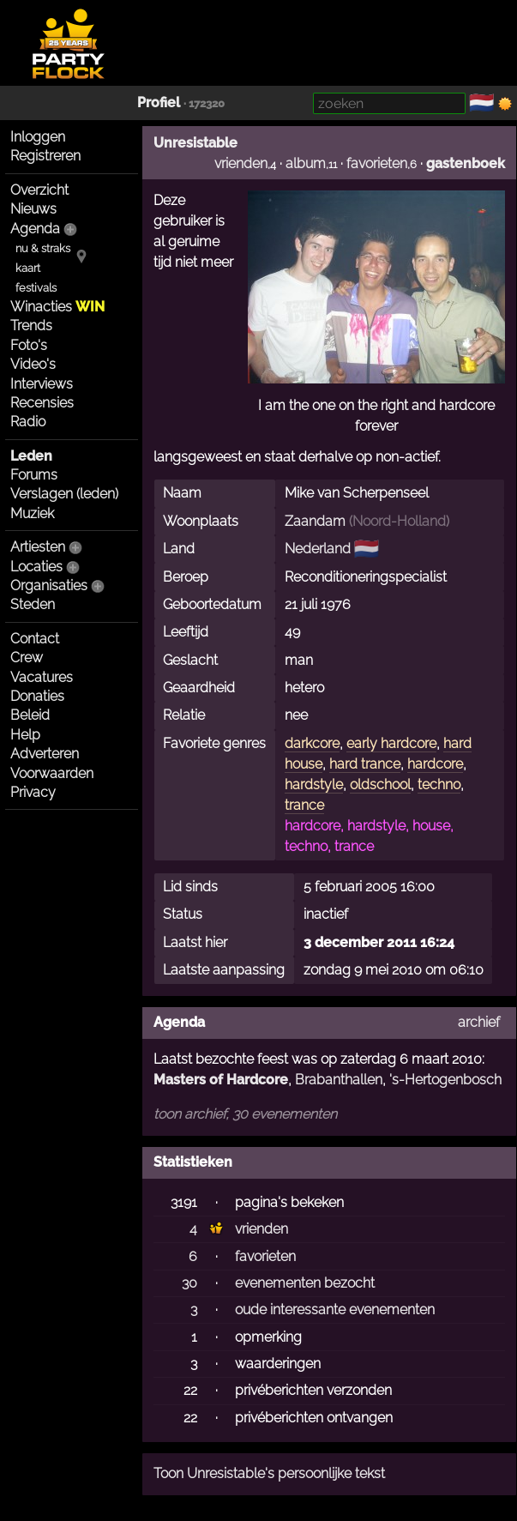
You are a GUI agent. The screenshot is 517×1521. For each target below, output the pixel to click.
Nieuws (33, 209)
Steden (32, 604)
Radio (27, 421)
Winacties (57, 307)
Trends (31, 325)
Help (25, 735)
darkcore (312, 743)
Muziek (32, 513)
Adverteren (44, 753)
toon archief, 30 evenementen (245, 1114)
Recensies (42, 403)
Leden (31, 456)
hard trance (364, 764)
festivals (36, 287)
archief (479, 1022)
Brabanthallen (338, 1079)
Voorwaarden (51, 773)
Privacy (33, 792)
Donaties (37, 696)
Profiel (158, 102)
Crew (26, 657)
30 (189, 1283)
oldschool (380, 784)
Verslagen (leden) (64, 494)
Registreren (45, 156)
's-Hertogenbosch (445, 1079)
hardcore (435, 764)
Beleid (30, 715)
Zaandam (315, 521)
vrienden (241, 163)
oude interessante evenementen (335, 1309)
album (306, 163)
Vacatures (41, 677)
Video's (33, 364)
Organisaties (48, 585)
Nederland (318, 548)
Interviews (41, 384)
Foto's (28, 345)
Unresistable (195, 143)
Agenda (35, 228)
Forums (33, 475)
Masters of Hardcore (220, 1079)
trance (304, 805)
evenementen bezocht (305, 1283)
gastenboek (465, 163)
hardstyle (314, 784)
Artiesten (37, 547)
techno (439, 784)
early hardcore (391, 743)
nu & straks (42, 248)
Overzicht (39, 190)
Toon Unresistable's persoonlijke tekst (269, 1473)
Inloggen (37, 137)
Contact (34, 639)
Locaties (36, 566)
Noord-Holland (399, 521)
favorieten (376, 163)
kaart (27, 268)
